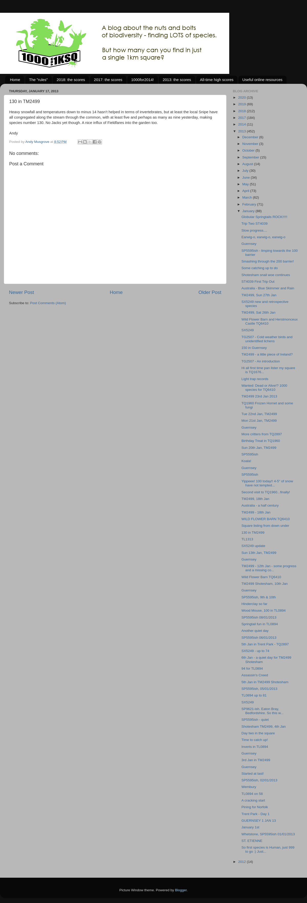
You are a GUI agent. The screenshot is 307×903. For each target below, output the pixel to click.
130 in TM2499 (253, 532)
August (248, 164)
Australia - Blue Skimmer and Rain (268, 288)
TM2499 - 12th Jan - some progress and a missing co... (269, 568)
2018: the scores (71, 79)
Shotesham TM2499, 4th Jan (264, 726)
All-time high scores (217, 79)
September (251, 157)
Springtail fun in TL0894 (260, 624)
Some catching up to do (260, 268)
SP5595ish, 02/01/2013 (259, 780)
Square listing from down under (265, 526)
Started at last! (253, 773)
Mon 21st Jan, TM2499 (259, 420)
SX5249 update (253, 546)
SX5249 (248, 330)
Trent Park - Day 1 (256, 814)
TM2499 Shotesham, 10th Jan (265, 584)
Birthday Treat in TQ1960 (261, 441)
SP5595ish (250, 454)
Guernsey (249, 244)
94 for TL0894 (252, 668)
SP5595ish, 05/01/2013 (259, 689)
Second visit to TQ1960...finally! (266, 492)
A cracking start (253, 800)
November (250, 144)
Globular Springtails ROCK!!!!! (264, 217)
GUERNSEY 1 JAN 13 (259, 820)
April (246, 191)
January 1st (250, 827)
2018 (242, 111)
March (247, 197)
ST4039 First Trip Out (258, 281)
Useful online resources (262, 79)
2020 (242, 97)
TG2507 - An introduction (261, 361)
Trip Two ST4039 (255, 223)
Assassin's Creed (255, 675)
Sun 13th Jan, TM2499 (259, 553)
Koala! (246, 461)
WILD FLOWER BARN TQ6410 (266, 519)
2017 (242, 118)
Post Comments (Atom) (48, 303)
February (249, 204)
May (246, 184)
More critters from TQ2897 (262, 434)
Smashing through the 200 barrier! (268, 261)
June (246, 177)
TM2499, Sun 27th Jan (259, 295)
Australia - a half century (260, 505)
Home (15, 79)
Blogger (181, 890)
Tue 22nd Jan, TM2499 (259, 414)
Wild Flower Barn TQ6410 (261, 577)
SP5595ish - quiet (255, 720)
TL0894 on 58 (252, 794)
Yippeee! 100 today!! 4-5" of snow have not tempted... (267, 483)
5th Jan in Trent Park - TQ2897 (265, 644)
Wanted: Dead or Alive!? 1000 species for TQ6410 (264, 388)
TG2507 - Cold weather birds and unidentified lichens (267, 339)
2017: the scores (108, 79)
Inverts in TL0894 (255, 747)
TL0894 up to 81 (254, 695)
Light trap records (255, 379)
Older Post (210, 292)
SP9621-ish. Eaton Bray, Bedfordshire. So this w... (262, 711)
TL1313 (247, 539)
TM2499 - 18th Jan (256, 512)
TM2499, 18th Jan (255, 499)
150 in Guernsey (254, 348)
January (249, 211)
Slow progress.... (254, 230)
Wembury (249, 787)
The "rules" (38, 79)
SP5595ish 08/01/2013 (259, 617)
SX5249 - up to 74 (255, 651)
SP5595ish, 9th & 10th (259, 597)
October (249, 150)
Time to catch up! (255, 740)
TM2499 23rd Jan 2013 (259, 396)
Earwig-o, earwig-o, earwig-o (264, 237)
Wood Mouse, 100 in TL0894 (264, 610)
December (250, 137)
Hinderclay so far (254, 604)
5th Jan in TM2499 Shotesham (265, 682)
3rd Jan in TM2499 (256, 760)
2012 (242, 862)
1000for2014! (142, 79)
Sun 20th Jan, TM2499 (259, 448)
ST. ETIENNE (252, 841)
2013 (242, 131)
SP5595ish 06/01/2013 (259, 637)
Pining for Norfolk (255, 807)
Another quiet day (255, 631)
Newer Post (21, 292)
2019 (242, 104)
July (245, 171)
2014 (242, 124)
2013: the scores (177, 79)
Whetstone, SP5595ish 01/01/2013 (268, 834)
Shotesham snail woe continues (266, 275)
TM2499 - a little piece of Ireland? (267, 354)
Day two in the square (258, 733)
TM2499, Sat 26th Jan (259, 312)
